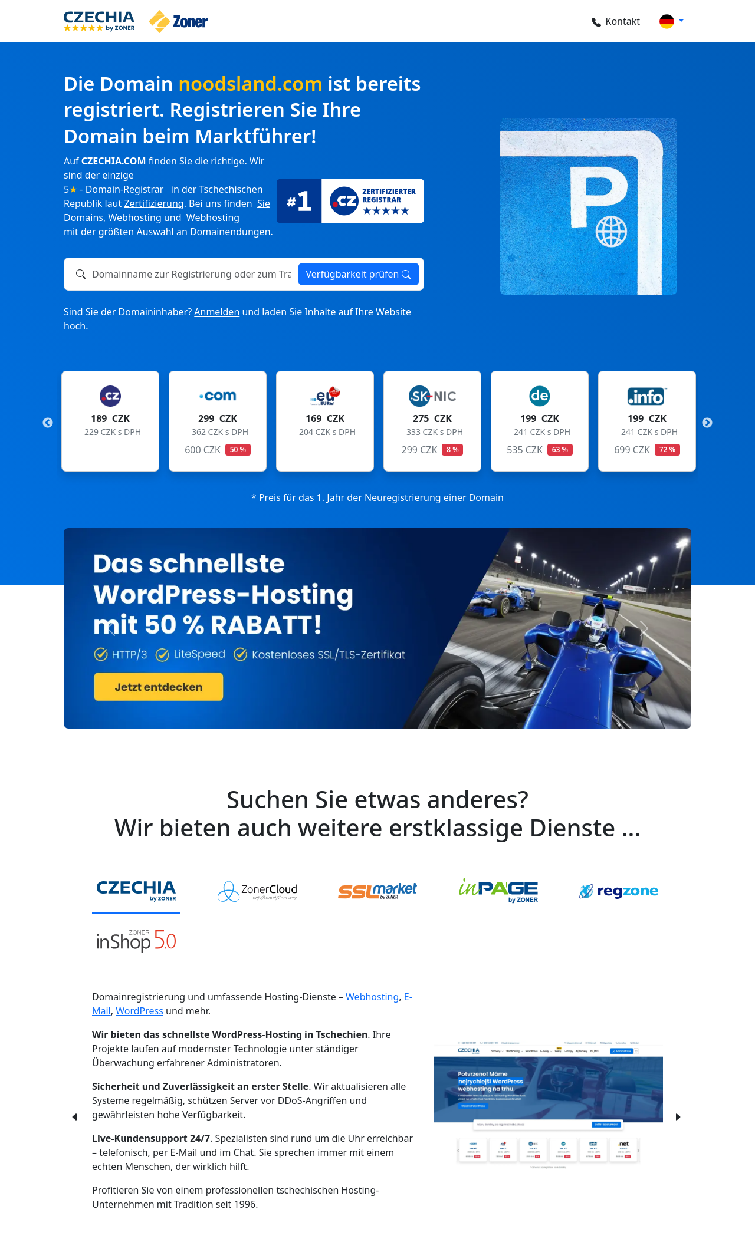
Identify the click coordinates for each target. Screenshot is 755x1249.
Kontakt (615, 21)
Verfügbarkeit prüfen (358, 274)
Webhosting (134, 217)
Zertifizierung (153, 203)
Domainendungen (230, 231)
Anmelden (216, 311)
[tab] (136, 892)
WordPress (139, 1010)
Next (707, 423)
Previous (48, 423)
